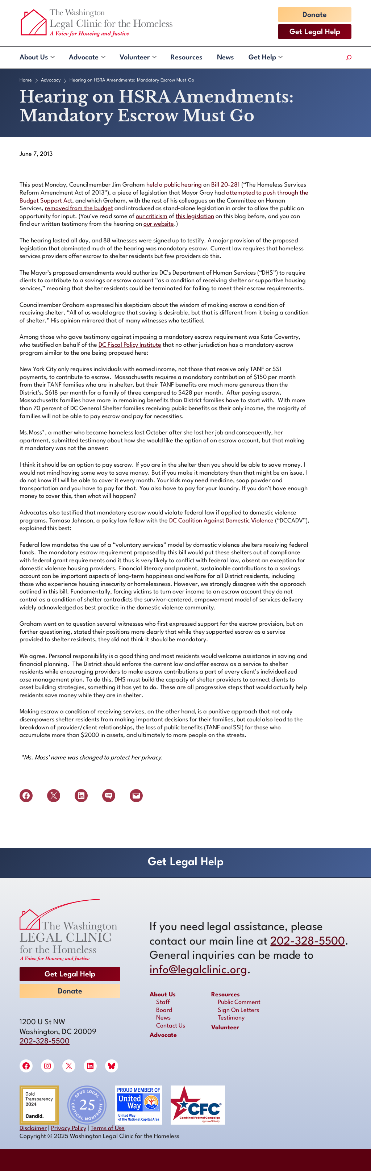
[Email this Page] (136, 795)
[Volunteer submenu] (154, 57)
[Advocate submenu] (103, 57)
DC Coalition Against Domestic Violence (221, 521)
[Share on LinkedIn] (81, 795)
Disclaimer (33, 1128)
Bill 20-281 (225, 185)
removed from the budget (79, 208)
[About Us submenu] (52, 57)
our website (158, 224)
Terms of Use (108, 1128)
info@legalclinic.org (198, 970)
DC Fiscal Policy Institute (130, 345)
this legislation (195, 216)
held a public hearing (174, 185)
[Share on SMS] (108, 795)
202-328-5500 (45, 1041)
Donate (315, 15)
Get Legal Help (314, 32)
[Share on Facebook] (26, 795)
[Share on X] (53, 795)
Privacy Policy (68, 1128)
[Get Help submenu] (280, 57)
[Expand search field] (348, 58)
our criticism (151, 216)
